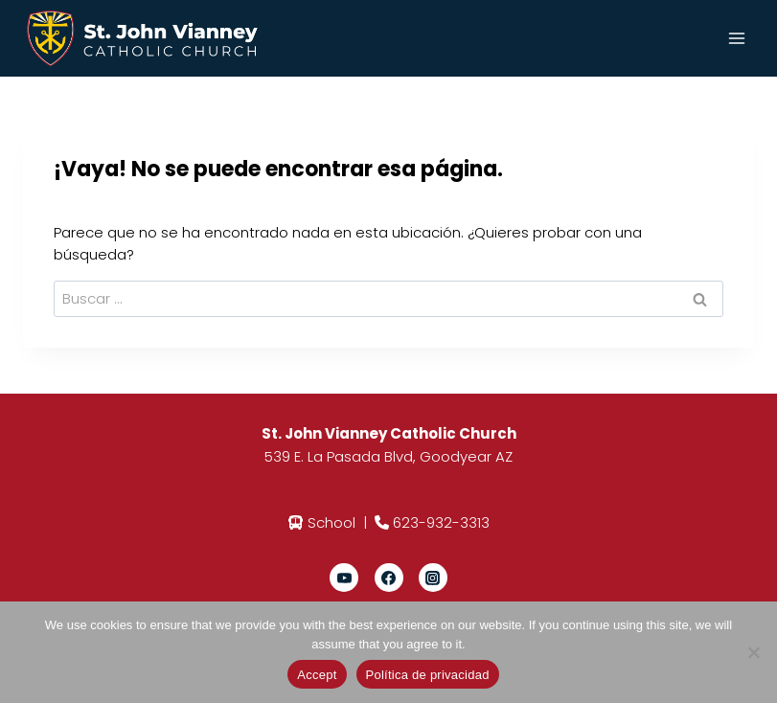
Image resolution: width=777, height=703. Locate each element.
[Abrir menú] (736, 38)
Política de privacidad (428, 675)
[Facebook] (389, 577)
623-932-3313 (441, 522)
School (331, 522)
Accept (316, 675)
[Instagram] (433, 577)
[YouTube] (344, 577)
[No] (753, 652)
